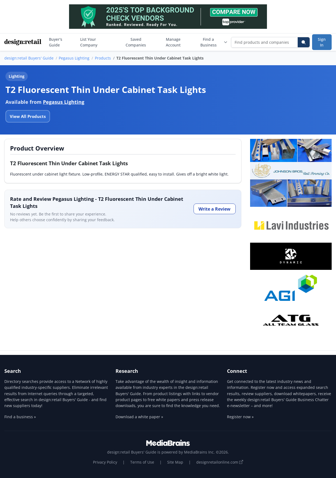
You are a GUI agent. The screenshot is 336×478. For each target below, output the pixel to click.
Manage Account (173, 42)
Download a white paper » (139, 416)
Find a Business (214, 42)
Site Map (175, 462)
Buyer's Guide (55, 42)
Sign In (322, 42)
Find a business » (20, 416)
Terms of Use (142, 462)
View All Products (28, 116)
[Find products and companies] (264, 42)
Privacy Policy (105, 462)
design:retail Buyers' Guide (29, 58)
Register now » (240, 416)
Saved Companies (136, 42)
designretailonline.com (219, 462)
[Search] (304, 42)
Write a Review (214, 209)
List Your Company (88, 42)
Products (103, 58)
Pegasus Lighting (74, 58)
